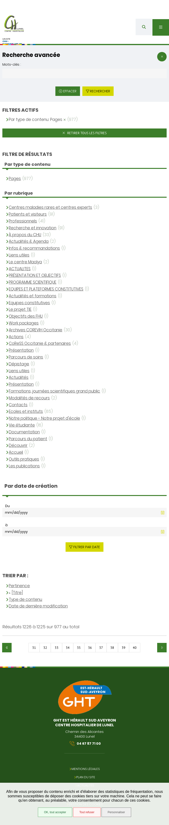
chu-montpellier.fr (12, 42)
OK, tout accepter (55, 812)
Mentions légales (85, 769)
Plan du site (85, 777)
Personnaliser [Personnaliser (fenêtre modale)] (116, 812)
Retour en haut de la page (162, 664)
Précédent (7, 647)
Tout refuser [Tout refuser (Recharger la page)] (86, 812)
